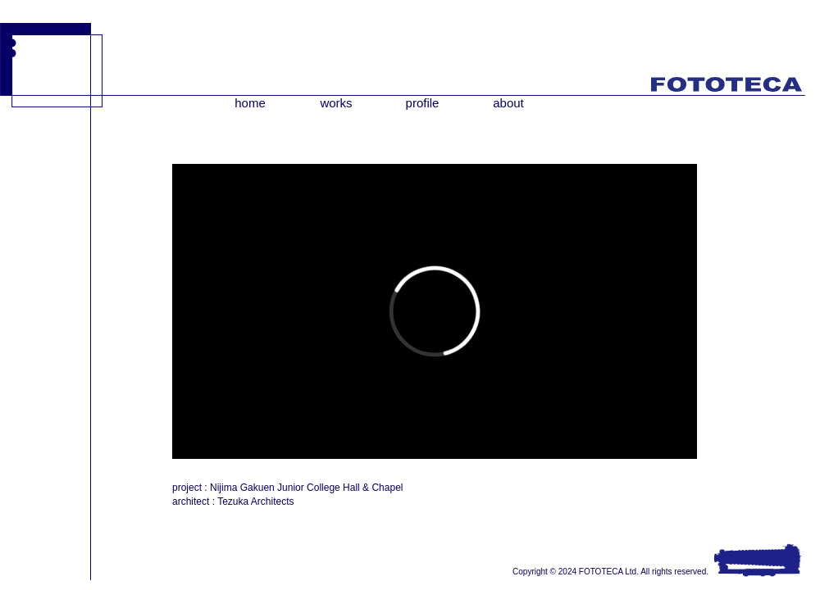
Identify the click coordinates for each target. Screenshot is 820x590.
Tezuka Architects (255, 501)
